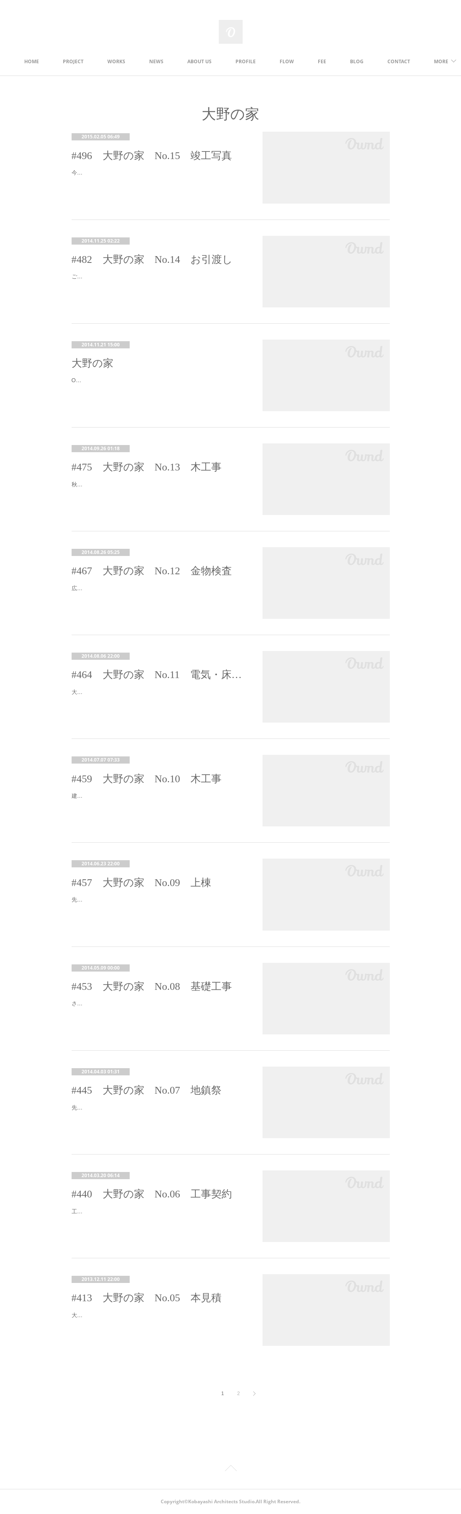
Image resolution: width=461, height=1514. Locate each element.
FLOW (319, 61)
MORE (390, 61)
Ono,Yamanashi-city (96, 380)
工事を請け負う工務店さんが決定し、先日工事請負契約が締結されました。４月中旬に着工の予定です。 (158, 1216)
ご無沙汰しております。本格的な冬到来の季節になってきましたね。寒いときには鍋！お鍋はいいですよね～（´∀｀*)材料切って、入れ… (158, 281)
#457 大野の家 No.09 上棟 (141, 882)
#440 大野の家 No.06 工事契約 (152, 1194)
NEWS (189, 61)
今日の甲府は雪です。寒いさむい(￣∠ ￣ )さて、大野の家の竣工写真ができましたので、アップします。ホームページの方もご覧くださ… (158, 177)
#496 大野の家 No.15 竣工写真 (152, 155)
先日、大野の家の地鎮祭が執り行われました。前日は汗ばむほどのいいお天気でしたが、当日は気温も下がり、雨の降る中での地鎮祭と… (158, 1112)
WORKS (149, 61)
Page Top (230, 1469)
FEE (354, 61)
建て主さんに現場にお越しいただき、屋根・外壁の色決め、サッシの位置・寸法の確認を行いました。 (158, 801)
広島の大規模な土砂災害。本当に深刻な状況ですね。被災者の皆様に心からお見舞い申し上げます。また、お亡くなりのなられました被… (158, 593)
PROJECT (105, 61)
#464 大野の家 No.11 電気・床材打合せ (159, 674)
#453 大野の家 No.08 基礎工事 (152, 986)
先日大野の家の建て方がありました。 (119, 899)
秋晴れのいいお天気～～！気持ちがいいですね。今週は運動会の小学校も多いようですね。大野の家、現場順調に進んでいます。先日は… (158, 489)
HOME (64, 61)
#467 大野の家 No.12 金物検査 (152, 571)
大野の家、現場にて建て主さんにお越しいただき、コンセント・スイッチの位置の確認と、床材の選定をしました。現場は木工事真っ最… (158, 697)
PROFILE (278, 61)
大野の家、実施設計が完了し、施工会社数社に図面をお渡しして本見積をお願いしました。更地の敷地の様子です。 (158, 1320)
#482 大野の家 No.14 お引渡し (152, 259)
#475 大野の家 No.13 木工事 (147, 467)
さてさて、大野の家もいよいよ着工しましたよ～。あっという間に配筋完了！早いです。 (158, 1008)
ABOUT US (232, 61)
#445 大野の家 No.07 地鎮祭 (147, 1090)
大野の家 (92, 363)
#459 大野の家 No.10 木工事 (147, 779)
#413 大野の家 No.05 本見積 (147, 1298)
